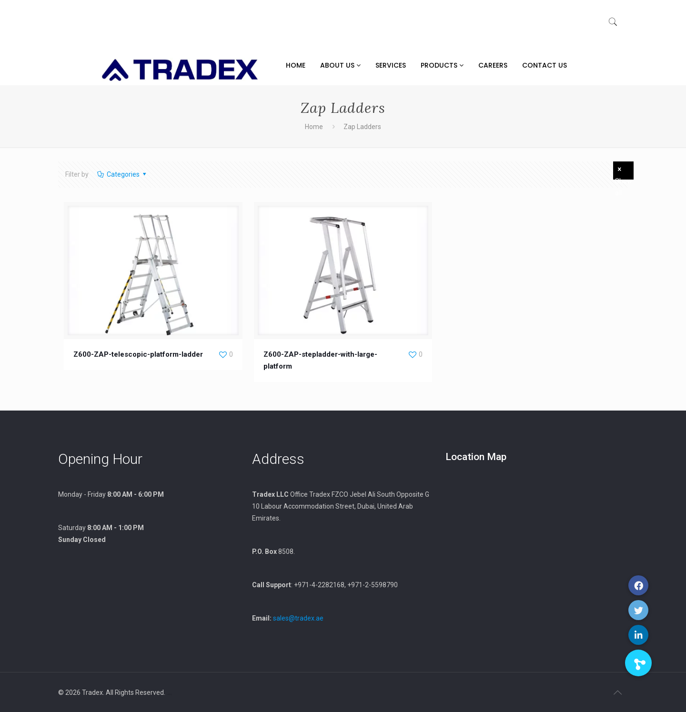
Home (295, 65)
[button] (638, 663)
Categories (122, 174)
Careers (492, 65)
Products (442, 65)
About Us (340, 65)
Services (390, 65)
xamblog (169, 694)
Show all (623, 172)
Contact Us (544, 65)
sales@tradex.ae (298, 618)
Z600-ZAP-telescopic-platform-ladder (138, 354)
